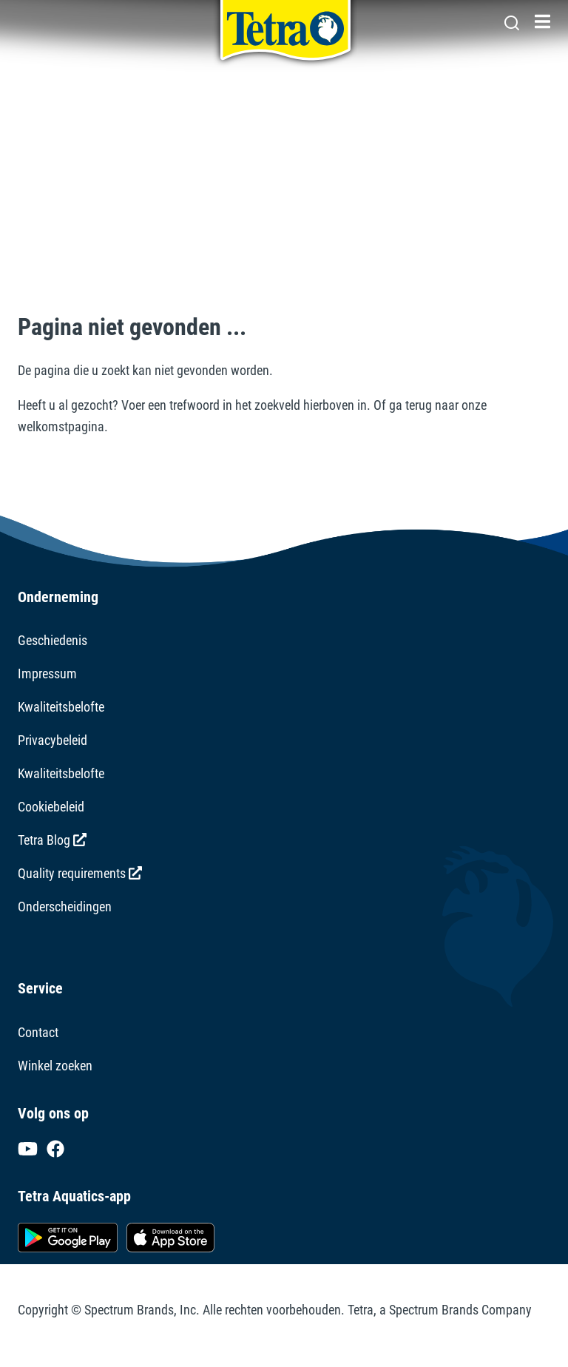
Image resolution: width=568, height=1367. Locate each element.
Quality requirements (80, 873)
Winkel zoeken (55, 1065)
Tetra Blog (52, 840)
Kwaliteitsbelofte (61, 707)
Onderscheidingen (65, 906)
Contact (38, 1032)
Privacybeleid (52, 740)
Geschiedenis (52, 640)
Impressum (47, 673)
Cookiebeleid (51, 806)
